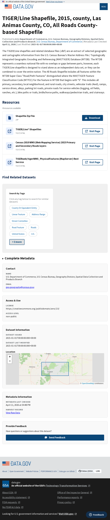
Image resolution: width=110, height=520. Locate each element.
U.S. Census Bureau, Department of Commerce (59, 41)
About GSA (9, 492)
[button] (10, 357)
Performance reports (69, 497)
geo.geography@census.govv (20, 287)
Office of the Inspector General (74, 492)
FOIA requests (11, 502)
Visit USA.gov (68, 513)
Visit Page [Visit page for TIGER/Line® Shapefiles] (92, 131)
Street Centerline (20, 221)
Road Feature (18, 227)
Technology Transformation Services (68, 485)
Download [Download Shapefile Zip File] (92, 117)
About (4, 471)
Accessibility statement (16, 497)
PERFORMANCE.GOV (49, 471)
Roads (33, 227)
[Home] (19, 6)
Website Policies (32, 471)
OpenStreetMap (88, 383)
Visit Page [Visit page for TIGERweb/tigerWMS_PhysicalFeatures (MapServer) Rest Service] (92, 162)
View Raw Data (13, 412)
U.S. (33, 234)
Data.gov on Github (67, 471)
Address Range (38, 214)
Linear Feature (18, 214)
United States (18, 234)
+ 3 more (17, 241)
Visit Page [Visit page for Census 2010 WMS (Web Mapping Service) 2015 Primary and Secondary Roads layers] (92, 146)
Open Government (16, 471)
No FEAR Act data (12, 507)
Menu (103, 6)
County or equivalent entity (24, 208)
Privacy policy (66, 502)
